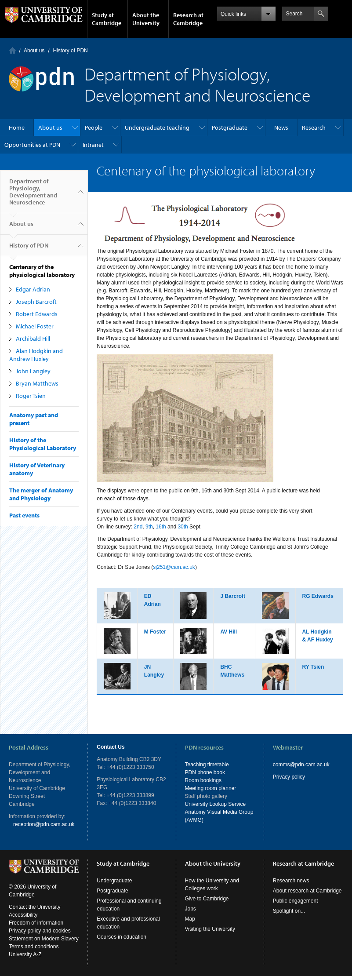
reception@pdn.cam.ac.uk (44, 824)
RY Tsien (313, 667)
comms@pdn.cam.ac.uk (301, 764)
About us (34, 50)
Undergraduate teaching (157, 127)
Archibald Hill (33, 338)
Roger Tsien (31, 396)
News (281, 127)
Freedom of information (36, 923)
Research (314, 127)
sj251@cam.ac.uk (174, 567)
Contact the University (34, 907)
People (93, 127)
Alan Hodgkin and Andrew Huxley (36, 355)
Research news (291, 881)
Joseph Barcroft (36, 302)
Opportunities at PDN (32, 145)
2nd (138, 527)
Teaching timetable (207, 764)
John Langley (33, 371)
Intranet (93, 145)
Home (12, 50)
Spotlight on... (289, 911)
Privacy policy (289, 777)
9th (149, 527)
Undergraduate (114, 881)
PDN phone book (205, 772)
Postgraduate (229, 127)
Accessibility (23, 915)
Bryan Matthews (37, 383)
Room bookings (203, 780)
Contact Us (110, 747)
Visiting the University (210, 929)
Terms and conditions (33, 946)
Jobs (190, 909)
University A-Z (25, 954)
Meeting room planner (210, 788)
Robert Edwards (37, 314)
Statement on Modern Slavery (44, 939)
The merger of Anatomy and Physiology (41, 494)
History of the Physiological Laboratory (42, 444)
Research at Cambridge (188, 19)
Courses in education (121, 937)
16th (161, 527)
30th (183, 527)
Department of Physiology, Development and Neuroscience (33, 195)
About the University (146, 19)
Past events (24, 515)
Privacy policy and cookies (40, 931)
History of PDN (70, 50)
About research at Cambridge (307, 891)
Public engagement (295, 901)
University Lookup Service (215, 804)
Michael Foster (35, 326)
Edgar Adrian (33, 289)
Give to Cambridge (207, 899)
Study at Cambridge (106, 19)
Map (190, 919)
